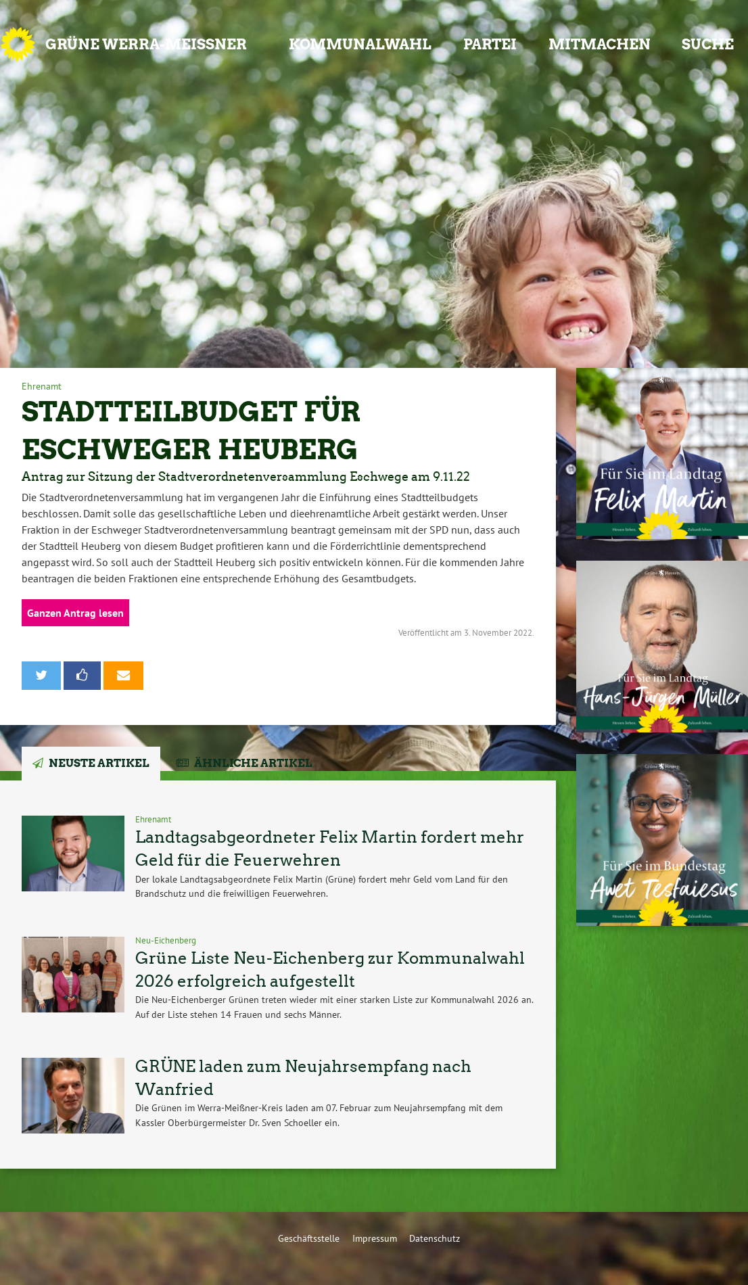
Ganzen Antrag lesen (75, 613)
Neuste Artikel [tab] (99, 763)
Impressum (374, 1238)
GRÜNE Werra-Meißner (146, 44)
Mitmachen (599, 44)
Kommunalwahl (360, 44)
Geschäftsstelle (309, 1238)
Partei (490, 44)
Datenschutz (434, 1238)
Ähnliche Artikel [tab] (253, 763)
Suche (708, 44)
